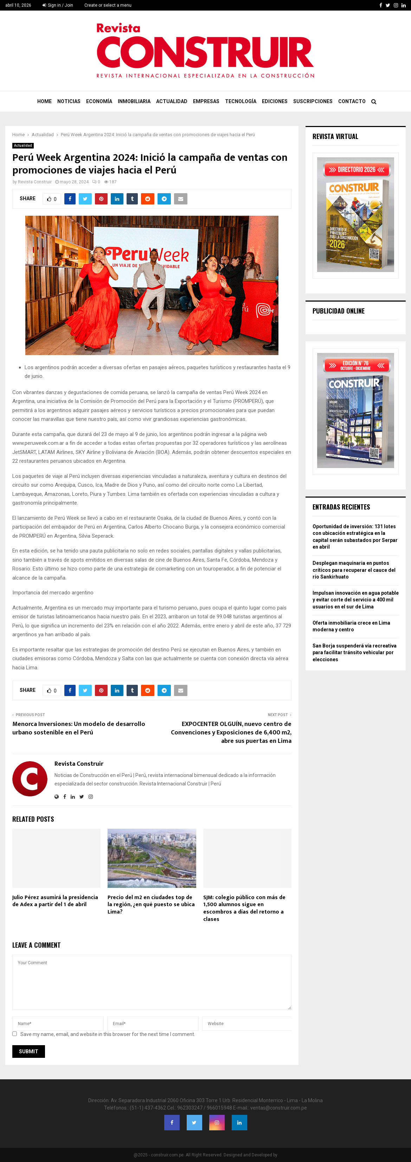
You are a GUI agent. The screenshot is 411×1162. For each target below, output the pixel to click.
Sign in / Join (58, 5)
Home (44, 101)
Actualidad (171, 101)
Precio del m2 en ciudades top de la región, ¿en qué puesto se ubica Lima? (151, 905)
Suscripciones (313, 101)
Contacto (352, 101)
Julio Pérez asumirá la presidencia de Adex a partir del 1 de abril (55, 901)
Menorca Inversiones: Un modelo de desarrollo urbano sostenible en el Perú (78, 728)
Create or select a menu (107, 5)
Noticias (69, 101)
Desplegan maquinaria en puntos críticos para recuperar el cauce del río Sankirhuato (354, 570)
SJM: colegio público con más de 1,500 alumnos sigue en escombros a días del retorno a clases (244, 908)
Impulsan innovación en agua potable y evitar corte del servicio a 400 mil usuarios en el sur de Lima (356, 600)
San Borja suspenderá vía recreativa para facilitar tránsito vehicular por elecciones (355, 652)
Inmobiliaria (134, 101)
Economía (99, 101)
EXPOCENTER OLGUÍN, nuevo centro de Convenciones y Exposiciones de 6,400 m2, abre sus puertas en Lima (231, 732)
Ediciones (275, 101)
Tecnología (240, 101)
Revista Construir (35, 181)
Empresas (206, 101)
